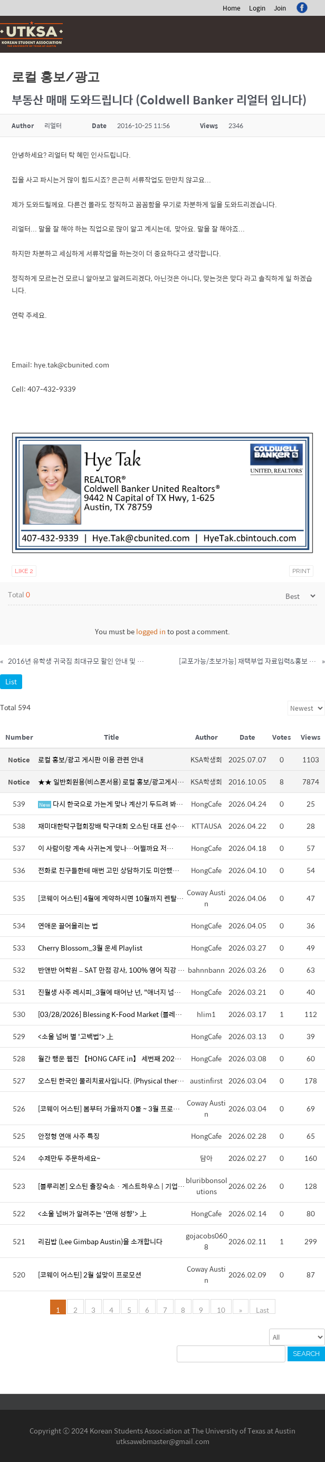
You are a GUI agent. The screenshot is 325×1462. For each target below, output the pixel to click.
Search (306, 1354)
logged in (151, 631)
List (11, 681)
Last (262, 1309)
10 (221, 1309)
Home (232, 8)
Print (301, 571)
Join (280, 8)
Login (257, 8)
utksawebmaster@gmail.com (162, 1441)
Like (24, 571)
